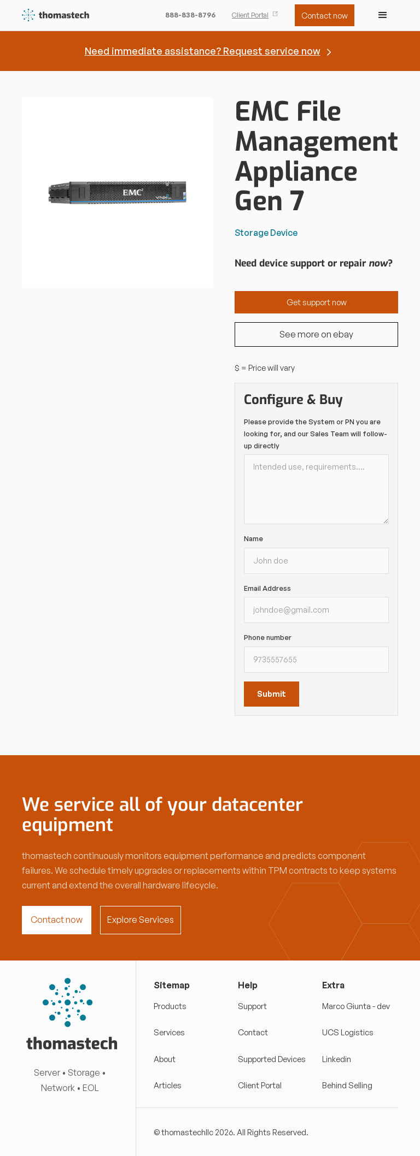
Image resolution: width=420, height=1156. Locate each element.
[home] (56, 15)
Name (253, 538)
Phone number (267, 637)
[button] (383, 15)
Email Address (267, 588)
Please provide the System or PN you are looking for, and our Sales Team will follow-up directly (315, 433)
